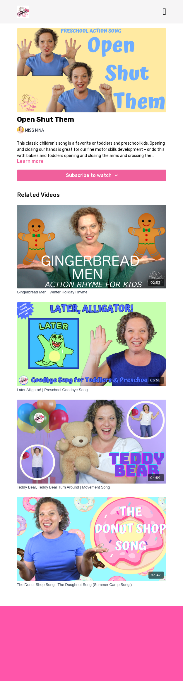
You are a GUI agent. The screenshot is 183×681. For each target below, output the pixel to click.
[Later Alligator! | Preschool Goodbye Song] (91, 390)
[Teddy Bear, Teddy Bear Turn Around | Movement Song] (91, 487)
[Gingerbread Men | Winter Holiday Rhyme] (91, 292)
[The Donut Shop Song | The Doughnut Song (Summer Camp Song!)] (91, 585)
